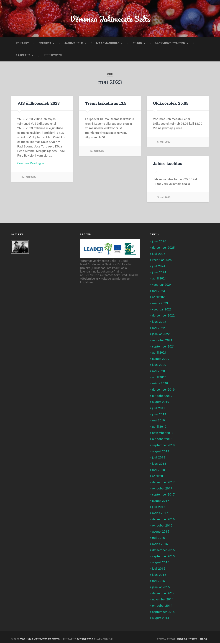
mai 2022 (158, 327)
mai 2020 (158, 370)
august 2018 (160, 449)
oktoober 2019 (162, 394)
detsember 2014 (163, 589)
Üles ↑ (204, 634)
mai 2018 (158, 467)
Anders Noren (186, 634)
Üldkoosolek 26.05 (170, 103)
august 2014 (160, 613)
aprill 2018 (159, 473)
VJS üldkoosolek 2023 (38, 103)
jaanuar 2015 (161, 583)
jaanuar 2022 (161, 333)
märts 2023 (160, 302)
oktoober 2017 (162, 485)
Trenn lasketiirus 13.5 (105, 103)
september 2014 (163, 607)
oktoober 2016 (162, 522)
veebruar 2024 (162, 284)
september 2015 (163, 552)
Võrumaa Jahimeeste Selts (110, 18)
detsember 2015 (163, 546)
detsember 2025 (163, 248)
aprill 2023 (159, 296)
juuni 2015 (159, 571)
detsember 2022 (163, 315)
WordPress (85, 634)
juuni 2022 (159, 321)
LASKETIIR (23, 55)
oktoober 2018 (162, 437)
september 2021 (163, 345)
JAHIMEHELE (74, 43)
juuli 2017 (158, 504)
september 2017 (163, 491)
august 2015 (160, 559)
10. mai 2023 (96, 151)
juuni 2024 (159, 272)
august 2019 (160, 400)
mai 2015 (158, 577)
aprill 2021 (159, 351)
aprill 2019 (159, 424)
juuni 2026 (159, 241)
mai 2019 (158, 418)
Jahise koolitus (167, 163)
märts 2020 (160, 382)
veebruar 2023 (162, 309)
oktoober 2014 (162, 601)
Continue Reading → (31, 163)
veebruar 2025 (162, 260)
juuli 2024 (158, 266)
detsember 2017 (163, 479)
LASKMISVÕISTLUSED (170, 43)
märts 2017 (160, 510)
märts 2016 (160, 540)
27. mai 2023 (29, 177)
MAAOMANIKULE (107, 43)
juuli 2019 (158, 406)
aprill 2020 (159, 376)
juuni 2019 (159, 412)
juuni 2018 (159, 461)
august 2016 (160, 528)
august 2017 (160, 497)
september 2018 (163, 443)
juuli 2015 (158, 565)
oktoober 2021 (162, 339)
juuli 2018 (158, 455)
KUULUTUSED (53, 55)
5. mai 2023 (163, 142)
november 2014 (162, 595)
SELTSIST (45, 43)
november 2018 (162, 430)
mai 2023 (158, 290)
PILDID (137, 43)
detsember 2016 (163, 516)
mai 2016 (158, 534)
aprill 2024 (159, 278)
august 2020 (160, 357)
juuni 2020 (159, 363)
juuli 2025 (158, 254)
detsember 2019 (163, 388)
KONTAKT (22, 43)
